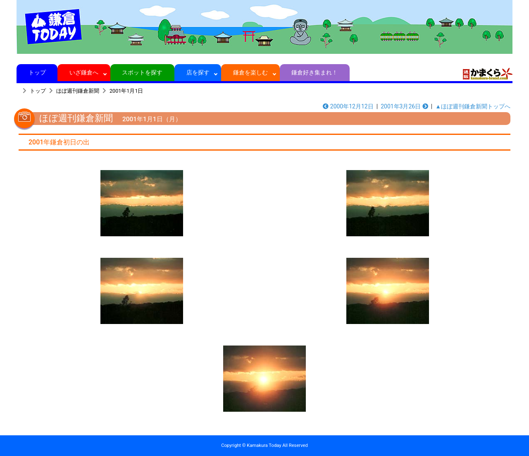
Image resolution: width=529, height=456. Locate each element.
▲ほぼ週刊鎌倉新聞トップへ (472, 106)
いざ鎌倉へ (84, 72)
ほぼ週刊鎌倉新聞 (77, 91)
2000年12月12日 (348, 106)
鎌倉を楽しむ (250, 72)
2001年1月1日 (126, 91)
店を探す (198, 72)
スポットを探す (142, 72)
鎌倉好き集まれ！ (314, 72)
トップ (37, 72)
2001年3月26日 (404, 106)
